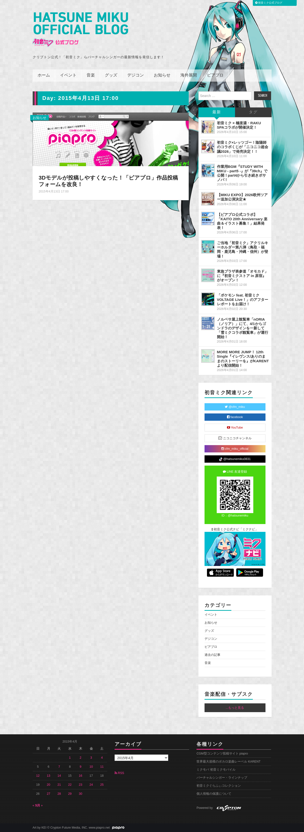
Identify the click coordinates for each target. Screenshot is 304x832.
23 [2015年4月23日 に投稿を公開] (80, 784)
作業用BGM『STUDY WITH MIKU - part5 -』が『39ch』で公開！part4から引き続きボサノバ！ (242, 173)
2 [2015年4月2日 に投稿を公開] (80, 757)
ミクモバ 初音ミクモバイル (215, 769)
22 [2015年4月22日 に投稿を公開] (70, 784)
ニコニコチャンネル (235, 438)
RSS (119, 773)
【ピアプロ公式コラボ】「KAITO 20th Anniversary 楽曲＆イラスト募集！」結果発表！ (242, 221)
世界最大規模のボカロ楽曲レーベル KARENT (228, 761)
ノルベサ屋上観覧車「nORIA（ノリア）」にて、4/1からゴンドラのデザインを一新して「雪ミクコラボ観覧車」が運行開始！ (242, 328)
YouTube (235, 427)
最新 (216, 112)
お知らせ (162, 75)
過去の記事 (212, 655)
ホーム (44, 75)
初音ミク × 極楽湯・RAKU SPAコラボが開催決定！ (239, 125)
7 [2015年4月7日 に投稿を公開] (59, 766)
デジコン (135, 75)
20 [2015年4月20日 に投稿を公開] (48, 784)
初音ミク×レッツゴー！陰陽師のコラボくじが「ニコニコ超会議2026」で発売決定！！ (242, 146)
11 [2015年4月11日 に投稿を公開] (102, 766)
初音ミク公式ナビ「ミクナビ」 (235, 529)
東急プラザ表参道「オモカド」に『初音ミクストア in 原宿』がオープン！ (242, 275)
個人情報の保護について (213, 793)
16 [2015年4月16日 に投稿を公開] (80, 775)
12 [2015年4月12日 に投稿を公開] (37, 775)
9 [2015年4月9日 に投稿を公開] (80, 766)
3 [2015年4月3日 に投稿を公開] (91, 757)
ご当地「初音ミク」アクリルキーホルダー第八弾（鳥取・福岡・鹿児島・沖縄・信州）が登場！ (242, 249)
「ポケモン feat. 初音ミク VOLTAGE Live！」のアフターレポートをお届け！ (242, 299)
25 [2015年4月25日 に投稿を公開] (102, 784)
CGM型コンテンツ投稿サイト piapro (222, 753)
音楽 (91, 75)
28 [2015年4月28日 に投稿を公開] (59, 793)
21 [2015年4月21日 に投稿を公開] (59, 784)
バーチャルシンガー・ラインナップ (221, 777)
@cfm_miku (235, 407)
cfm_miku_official (234, 448)
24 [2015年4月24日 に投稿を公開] (91, 784)
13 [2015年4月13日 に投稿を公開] (48, 775)
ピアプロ (215, 75)
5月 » (39, 805)
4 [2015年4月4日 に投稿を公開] (102, 757)
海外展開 (188, 75)
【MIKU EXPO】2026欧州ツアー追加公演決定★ (242, 197)
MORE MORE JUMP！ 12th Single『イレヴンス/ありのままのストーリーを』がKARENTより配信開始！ (243, 358)
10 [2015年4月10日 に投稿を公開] (91, 766)
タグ (253, 112)
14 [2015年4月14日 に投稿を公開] (59, 775)
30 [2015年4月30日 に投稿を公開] (80, 793)
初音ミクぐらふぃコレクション (218, 785)
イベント (68, 75)
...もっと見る (235, 707)
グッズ (111, 75)
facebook (235, 417)
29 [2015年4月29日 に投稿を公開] (70, 793)
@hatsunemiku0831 (235, 459)
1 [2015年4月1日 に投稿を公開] (70, 757)
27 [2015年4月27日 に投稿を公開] (48, 793)
